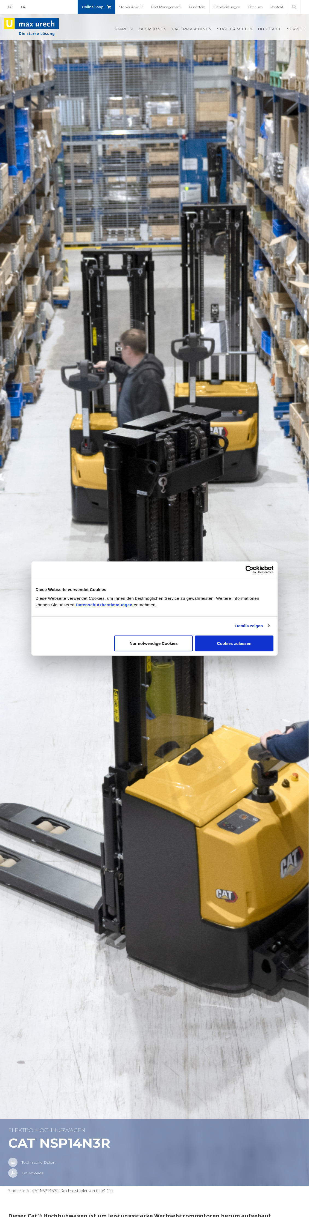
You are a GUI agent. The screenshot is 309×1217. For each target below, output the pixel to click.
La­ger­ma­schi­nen (192, 29)
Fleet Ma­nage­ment (166, 7)
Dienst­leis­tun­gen (227, 7)
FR (23, 7)
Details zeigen (249, 626)
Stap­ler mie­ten (234, 29)
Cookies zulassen (234, 643)
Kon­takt (277, 7)
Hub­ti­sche (270, 29)
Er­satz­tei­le (197, 7)
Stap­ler (124, 29)
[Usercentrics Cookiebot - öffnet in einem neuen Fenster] (249, 570)
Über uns (255, 7)
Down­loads (32, 1173)
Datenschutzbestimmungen (104, 604)
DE (10, 7)
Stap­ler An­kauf (131, 7)
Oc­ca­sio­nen (153, 29)
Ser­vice (296, 29)
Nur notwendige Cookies (154, 643)
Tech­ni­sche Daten (39, 1162)
